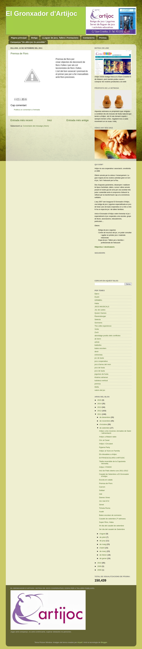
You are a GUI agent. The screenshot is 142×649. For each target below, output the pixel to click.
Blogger (104, 642)
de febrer (103, 555)
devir (97, 352)
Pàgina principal (19, 38)
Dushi (97, 297)
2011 (99, 414)
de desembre (105, 417)
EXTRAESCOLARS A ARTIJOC (112, 458)
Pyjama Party (104, 447)
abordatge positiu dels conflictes (107, 336)
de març (103, 551)
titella (97, 387)
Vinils (97, 329)
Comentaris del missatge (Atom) (36, 126)
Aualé (101, 512)
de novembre (105, 421)
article (97, 342)
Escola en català (105, 480)
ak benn (98, 339)
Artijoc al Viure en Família (109, 451)
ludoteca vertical (101, 381)
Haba (97, 303)
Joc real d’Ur (104, 501)
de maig (103, 544)
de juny (103, 541)
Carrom (102, 487)
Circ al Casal (104, 440)
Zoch (97, 332)
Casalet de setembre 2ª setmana (112, 519)
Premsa (102, 38)
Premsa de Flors (19, 53)
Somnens (98, 323)
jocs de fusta (100, 368)
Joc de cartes (100, 310)
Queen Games (100, 313)
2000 (99, 570)
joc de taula (99, 358)
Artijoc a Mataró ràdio (107, 437)
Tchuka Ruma (104, 508)
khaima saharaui (101, 377)
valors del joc (100, 390)
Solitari (102, 490)
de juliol (103, 537)
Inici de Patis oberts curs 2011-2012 (113, 471)
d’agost (103, 534)
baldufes (98, 345)
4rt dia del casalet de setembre (111, 526)
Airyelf (80, 642)
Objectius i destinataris (105, 247)
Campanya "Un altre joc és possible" (28, 42)
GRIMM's (98, 300)
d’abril (102, 548)
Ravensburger (100, 316)
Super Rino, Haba (106, 522)
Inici (49, 120)
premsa (98, 384)
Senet (101, 505)
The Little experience (103, 326)
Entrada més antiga (77, 120)
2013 (99, 407)
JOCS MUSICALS (102, 307)
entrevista (99, 355)
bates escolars (100, 348)
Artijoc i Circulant (106, 444)
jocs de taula (100, 371)
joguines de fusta (101, 374)
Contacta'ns (88, 38)
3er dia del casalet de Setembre (112, 529)
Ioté (100, 494)
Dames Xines (104, 497)
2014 (99, 404)
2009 (99, 566)
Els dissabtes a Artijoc (108, 454)
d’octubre (104, 424)
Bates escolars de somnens (110, 515)
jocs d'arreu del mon (103, 364)
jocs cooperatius (101, 361)
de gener (103, 558)
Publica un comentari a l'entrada (27, 110)
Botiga (34, 38)
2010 (99, 563)
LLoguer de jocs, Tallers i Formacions (60, 38)
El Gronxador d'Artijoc (41, 13)
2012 (99, 411)
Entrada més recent (21, 120)
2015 (99, 400)
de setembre (105, 428)
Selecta (98, 319)
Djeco (97, 294)
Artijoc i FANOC (105, 467)
